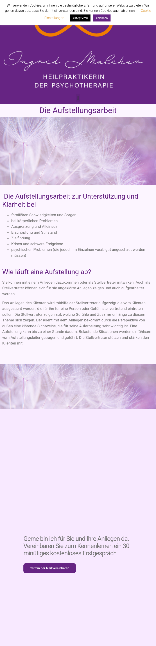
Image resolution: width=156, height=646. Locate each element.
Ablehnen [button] (101, 18)
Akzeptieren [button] (80, 18)
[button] (78, 98)
